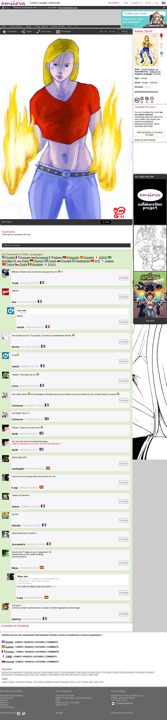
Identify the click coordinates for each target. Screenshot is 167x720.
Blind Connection (127, 672)
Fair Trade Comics (119, 700)
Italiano (55, 257)
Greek (50, 261)
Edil (62, 674)
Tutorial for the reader (65, 695)
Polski (23, 261)
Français (23, 257)
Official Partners (7, 707)
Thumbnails (66, 31)
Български (39, 257)
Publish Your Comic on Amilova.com (127, 695)
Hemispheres (16, 672)
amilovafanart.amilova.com (146, 91)
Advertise (4, 705)
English (8, 257)
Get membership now (67, 7)
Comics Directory (16, 26)
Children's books (52, 682)
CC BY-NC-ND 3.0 (121, 703)
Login (125, 3)
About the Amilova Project (11, 695)
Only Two (34, 674)
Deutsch (37, 261)
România (35, 264)
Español (87, 257)
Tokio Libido (82, 672)
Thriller (85, 682)
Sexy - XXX (76, 682)
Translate (123, 278)
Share (29, 31)
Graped (149, 672)
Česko (21, 264)
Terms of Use (61, 705)
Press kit (4, 700)
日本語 (101, 257)
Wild (96, 674)
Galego (107, 261)
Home (4, 26)
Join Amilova (113, 3)
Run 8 (77, 674)
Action (4, 682)
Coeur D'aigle (87, 674)
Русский (64, 261)
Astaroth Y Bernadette (49, 674)
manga (28, 26)
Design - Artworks (41, 26)
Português (71, 257)
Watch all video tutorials (145, 140)
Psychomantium (68, 672)
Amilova (5, 672)
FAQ (57, 700)
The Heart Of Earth (110, 672)
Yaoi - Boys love (96, 682)
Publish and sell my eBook (122, 698)
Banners (3, 702)
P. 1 (77, 26)
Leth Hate (69, 674)
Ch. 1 (70, 26)
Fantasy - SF (31, 682)
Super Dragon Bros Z (50, 672)
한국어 (50, 264)
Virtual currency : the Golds (68, 702)
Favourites (12, 31)
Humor (41, 682)
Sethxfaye (140, 672)
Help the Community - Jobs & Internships (74, 698)
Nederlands (81, 261)
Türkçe (8, 264)
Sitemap (59, 713)
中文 (95, 261)
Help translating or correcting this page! (149, 133)
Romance (65, 682)
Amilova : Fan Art (58, 26)
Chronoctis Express (31, 672)
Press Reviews (6, 698)
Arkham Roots (94, 672)
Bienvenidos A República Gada (15, 674)
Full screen (46, 31)
